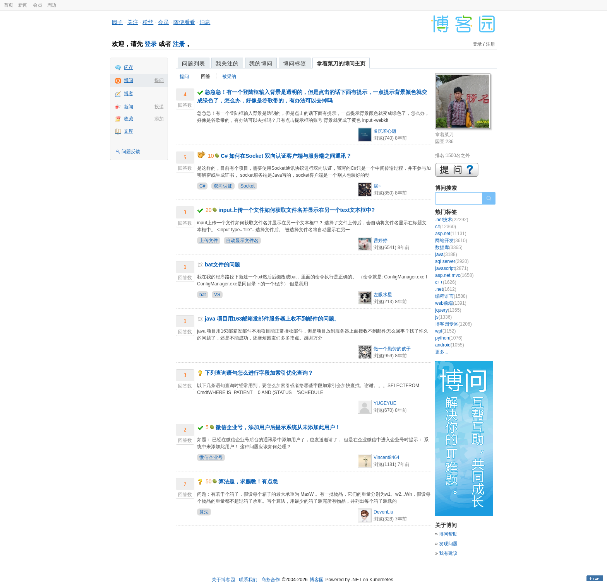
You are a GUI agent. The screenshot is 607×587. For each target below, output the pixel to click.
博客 (128, 93)
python (449, 338)
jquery (448, 310)
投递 (159, 106)
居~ (377, 186)
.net (445, 289)
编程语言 (451, 296)
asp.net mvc (454, 275)
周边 (52, 5)
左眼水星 (383, 294)
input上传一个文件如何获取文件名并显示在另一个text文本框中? (296, 210)
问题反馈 (131, 151)
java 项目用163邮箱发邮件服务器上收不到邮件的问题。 (272, 319)
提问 (159, 80)
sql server (452, 261)
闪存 (128, 67)
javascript (451, 268)
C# (202, 186)
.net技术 (451, 219)
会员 (37, 5)
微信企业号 (211, 457)
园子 (117, 22)
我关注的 (227, 63)
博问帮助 (448, 534)
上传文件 (208, 240)
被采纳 (229, 76)
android (449, 345)
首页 (8, 5)
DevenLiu (383, 512)
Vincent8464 (387, 457)
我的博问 (261, 63)
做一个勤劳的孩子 (392, 349)
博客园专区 (453, 324)
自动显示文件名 (242, 240)
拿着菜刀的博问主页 (341, 63)
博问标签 (294, 63)
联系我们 (248, 579)
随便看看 (184, 22)
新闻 (22, 5)
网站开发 (451, 240)
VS (217, 294)
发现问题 (448, 543)
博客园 (317, 579)
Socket (247, 186)
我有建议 (448, 553)
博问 (128, 80)
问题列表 (193, 63)
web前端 (450, 303)
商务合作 (270, 579)
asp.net (450, 233)
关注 (132, 22)
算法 (204, 512)
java (446, 254)
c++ (445, 282)
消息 (204, 22)
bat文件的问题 (222, 264)
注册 (179, 44)
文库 (128, 131)
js (443, 317)
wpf (445, 331)
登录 (150, 44)
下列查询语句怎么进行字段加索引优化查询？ (259, 373)
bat (202, 294)
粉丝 (147, 22)
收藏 (128, 118)
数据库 (449, 247)
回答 (205, 76)
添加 (159, 118)
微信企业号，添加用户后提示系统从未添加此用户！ (278, 427)
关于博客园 (223, 579)
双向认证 (223, 186)
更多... (441, 352)
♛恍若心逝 (385, 131)
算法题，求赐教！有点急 (248, 481)
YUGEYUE (385, 403)
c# (445, 226)
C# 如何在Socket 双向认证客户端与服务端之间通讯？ (286, 156)
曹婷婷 (381, 240)
